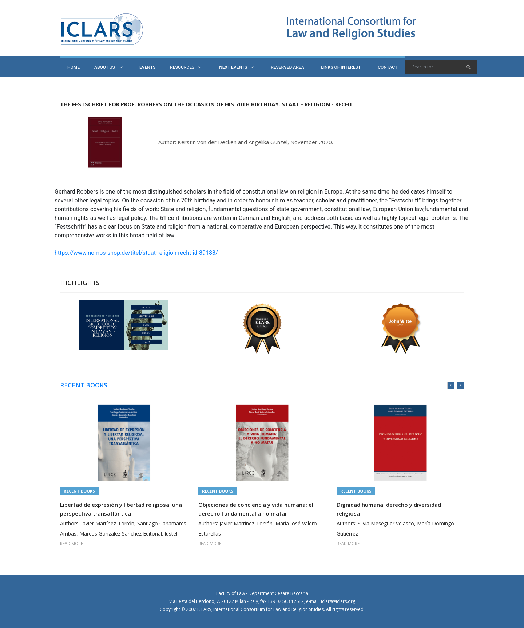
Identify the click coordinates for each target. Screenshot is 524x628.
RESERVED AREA (287, 67)
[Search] (441, 67)
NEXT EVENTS (236, 67)
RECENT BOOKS (83, 385)
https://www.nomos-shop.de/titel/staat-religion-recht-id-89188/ (136, 252)
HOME (73, 67)
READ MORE (71, 543)
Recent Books (79, 491)
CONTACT (387, 67)
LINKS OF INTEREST (341, 67)
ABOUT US (108, 67)
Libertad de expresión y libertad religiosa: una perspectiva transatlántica (121, 509)
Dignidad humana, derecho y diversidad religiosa (389, 509)
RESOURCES (185, 67)
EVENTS (147, 67)
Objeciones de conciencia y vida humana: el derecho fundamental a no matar (255, 509)
